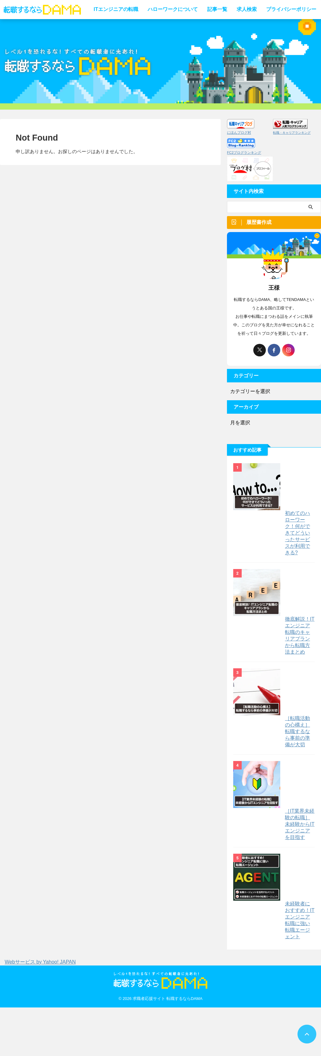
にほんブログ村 (239, 132)
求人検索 (247, 9)
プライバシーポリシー (291, 9)
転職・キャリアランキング (292, 132)
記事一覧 (217, 9)
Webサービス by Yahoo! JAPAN (40, 1010)
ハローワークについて (173, 9)
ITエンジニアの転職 (116, 9)
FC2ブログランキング (244, 152)
